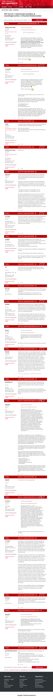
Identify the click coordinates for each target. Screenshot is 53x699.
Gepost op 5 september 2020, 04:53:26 (26, 595)
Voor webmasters (23, 679)
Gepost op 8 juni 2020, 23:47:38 (24, 23)
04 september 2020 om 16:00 (32, 503)
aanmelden (9, 1)
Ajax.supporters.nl (39, 679)
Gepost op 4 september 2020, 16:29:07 (26, 379)
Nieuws (10, 6)
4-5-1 (15, 140)
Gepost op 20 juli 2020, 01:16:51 (24, 147)
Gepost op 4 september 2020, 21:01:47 (26, 497)
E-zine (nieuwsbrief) (8, 685)
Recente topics (5, 10)
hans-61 (6, 330)
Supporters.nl (39, 676)
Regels (10, 10)
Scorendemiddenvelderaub (11, 650)
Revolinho (7, 304)
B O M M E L (7, 501)
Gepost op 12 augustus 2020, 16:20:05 (26, 171)
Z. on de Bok (7, 69)
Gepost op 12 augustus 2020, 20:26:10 (26, 236)
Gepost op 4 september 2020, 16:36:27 (26, 400)
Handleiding (15, 10)
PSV (8, 70)
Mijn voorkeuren (38, 685)
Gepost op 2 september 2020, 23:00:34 (26, 326)
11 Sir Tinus (7, 216)
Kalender (6, 684)
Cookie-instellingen (39, 687)
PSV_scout (7, 288)
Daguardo (7, 480)
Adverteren (22, 684)
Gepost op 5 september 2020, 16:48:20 (26, 647)
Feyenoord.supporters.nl (40, 680)
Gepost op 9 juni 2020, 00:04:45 (24, 65)
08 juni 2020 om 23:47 (35, 71)
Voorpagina (4, 6)
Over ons (22, 676)
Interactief (21, 6)
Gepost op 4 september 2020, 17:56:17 (26, 477)
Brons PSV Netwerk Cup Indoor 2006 (11, 128)
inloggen (4, 1)
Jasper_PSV (7, 174)
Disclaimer (22, 680)
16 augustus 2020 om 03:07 (30, 332)
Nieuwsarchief (7, 687)
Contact (21, 687)
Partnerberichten (23, 685)
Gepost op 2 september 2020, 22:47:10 (26, 301)
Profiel (30, 6)
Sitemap (37, 684)
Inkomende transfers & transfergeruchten (19, 15)
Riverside (7, 352)
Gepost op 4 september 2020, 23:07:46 (26, 538)
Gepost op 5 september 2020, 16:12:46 (26, 610)
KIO (6, 267)
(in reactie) (34, 23)
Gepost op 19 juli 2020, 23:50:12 (24, 121)
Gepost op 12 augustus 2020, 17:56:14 (26, 213)
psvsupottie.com (8, 382)
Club (26, 6)
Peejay (6, 124)
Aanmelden (6, 679)
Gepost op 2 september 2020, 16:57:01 (26, 285)
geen (15, 42)
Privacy (21, 682)
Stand (5, 682)
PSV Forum (8, 14)
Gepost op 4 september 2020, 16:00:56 (26, 349)
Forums (15, 6)
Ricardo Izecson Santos (10, 27)
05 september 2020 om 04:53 (32, 616)
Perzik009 (7, 239)
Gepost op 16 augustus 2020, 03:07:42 (26, 264)
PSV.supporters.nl (39, 682)
